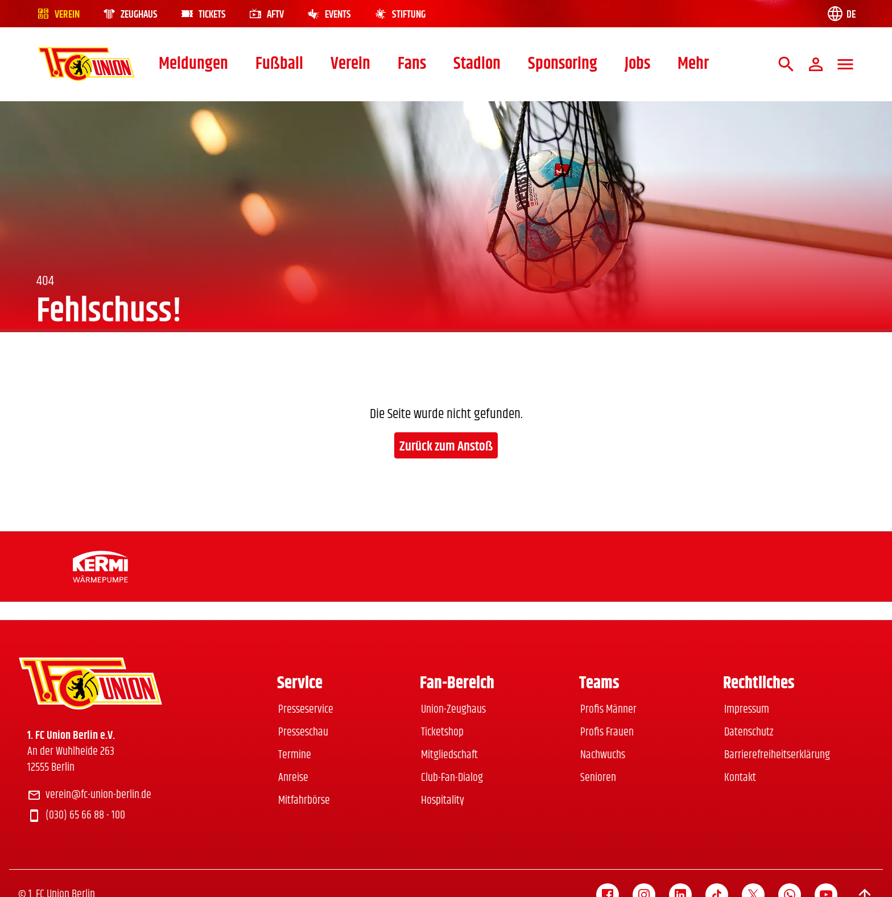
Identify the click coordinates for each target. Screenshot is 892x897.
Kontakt (740, 778)
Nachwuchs (602, 755)
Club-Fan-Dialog (452, 778)
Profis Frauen (607, 732)
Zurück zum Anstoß (446, 446)
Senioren (598, 778)
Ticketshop (442, 732)
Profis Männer (608, 709)
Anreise (293, 778)
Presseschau (303, 732)
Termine (294, 755)
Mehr (693, 64)
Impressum (746, 709)
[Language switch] (841, 13)
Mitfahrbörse (304, 800)
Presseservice (305, 709)
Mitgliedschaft (449, 755)
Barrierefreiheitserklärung (777, 755)
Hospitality (442, 800)
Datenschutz (748, 732)
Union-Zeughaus (453, 709)
